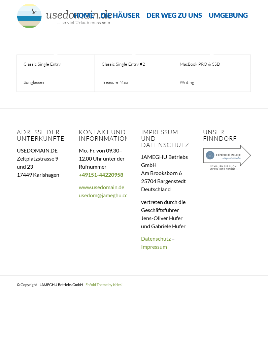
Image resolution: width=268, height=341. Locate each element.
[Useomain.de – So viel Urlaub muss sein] (65, 15)
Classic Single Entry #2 (123, 64)
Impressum (154, 246)
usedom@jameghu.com (105, 195)
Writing (187, 82)
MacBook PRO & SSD (200, 64)
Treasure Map (115, 82)
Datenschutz (156, 238)
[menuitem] (83, 15)
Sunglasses (34, 82)
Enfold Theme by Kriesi (104, 284)
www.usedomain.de (101, 187)
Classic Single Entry (42, 64)
